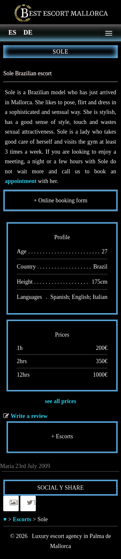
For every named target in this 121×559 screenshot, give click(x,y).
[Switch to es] (12, 32)
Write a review (29, 416)
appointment (20, 181)
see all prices (60, 401)
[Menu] (108, 33)
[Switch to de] (27, 32)
